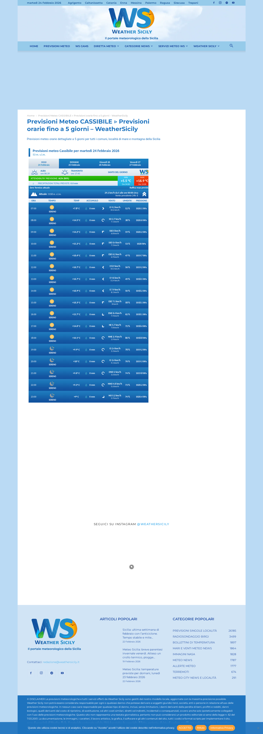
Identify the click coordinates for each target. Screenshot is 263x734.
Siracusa (179, 2)
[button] (231, 46)
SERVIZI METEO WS (173, 46)
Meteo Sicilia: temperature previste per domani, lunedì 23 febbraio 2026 (141, 673)
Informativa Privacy (222, 727)
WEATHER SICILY (206, 46)
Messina (136, 2)
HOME (34, 46)
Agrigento (74, 2)
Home (30, 115)
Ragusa (165, 2)
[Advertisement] (131, 80)
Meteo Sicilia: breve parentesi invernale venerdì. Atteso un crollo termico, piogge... (143, 653)
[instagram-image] (56, 567)
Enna (123, 2)
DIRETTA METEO (106, 46)
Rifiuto (201, 727)
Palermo (150, 2)
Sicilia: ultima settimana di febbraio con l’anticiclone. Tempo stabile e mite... (141, 633)
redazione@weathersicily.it (61, 662)
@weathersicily (153, 524)
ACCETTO (185, 727)
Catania (111, 2)
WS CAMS (81, 46)
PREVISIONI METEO (57, 46)
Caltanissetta (94, 2)
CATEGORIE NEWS (139, 46)
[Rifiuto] (258, 728)
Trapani (193, 2)
